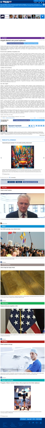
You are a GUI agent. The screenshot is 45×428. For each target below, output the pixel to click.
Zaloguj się (18, 181)
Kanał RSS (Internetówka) (14, 425)
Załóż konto (11, 181)
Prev (1, 157)
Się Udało (5, 302)
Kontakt (20, 424)
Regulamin (5, 421)
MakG (40, 418)
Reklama (12, 423)
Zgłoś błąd (21, 423)
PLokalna (4, 341)
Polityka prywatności (5, 425)
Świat (4, 226)
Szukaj (35, 2)
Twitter (33, 421)
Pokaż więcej (41, 135)
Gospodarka (6, 264)
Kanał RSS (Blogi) (22, 421)
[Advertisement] (22, 28)
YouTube (41, 421)
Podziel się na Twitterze (31, 43)
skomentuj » (13, 177)
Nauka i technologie (7, 379)
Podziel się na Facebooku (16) (15, 43)
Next (43, 157)
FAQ (3, 423)
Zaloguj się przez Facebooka (30, 181)
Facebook (29, 421)
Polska (4, 187)
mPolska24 (23, 418)
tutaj (13, 6)
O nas (12, 421)
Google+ (37, 421)
